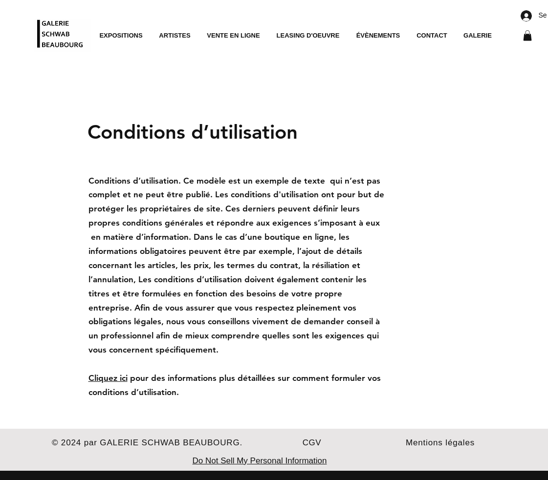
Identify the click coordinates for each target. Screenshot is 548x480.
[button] (527, 35)
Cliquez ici (108, 378)
